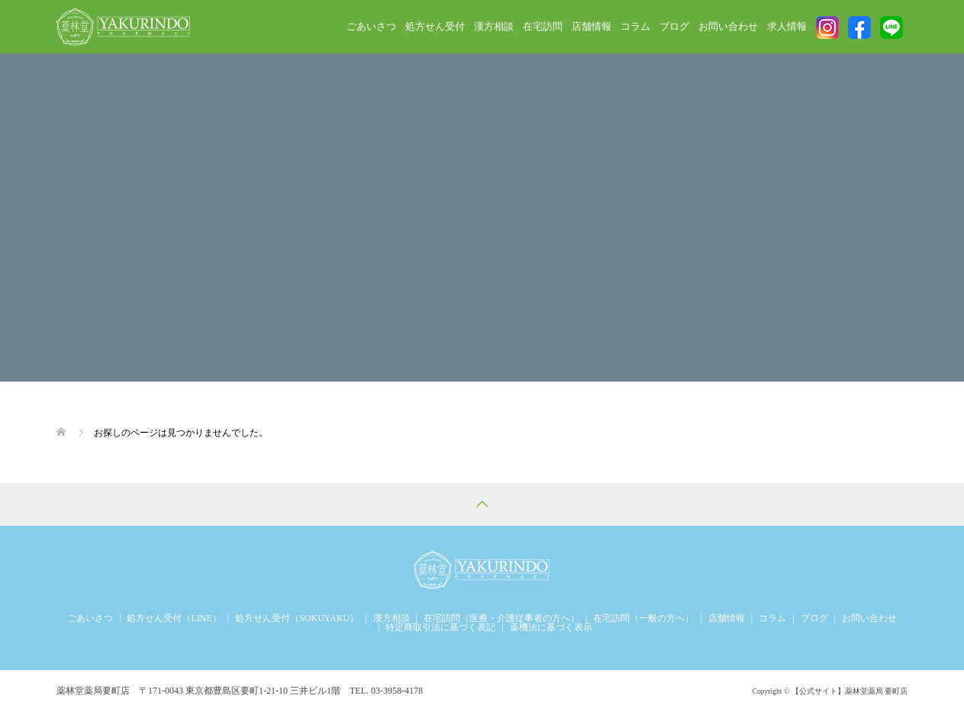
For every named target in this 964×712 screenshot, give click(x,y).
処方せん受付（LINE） (174, 618)
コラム (635, 26)
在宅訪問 (543, 26)
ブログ (674, 26)
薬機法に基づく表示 (551, 627)
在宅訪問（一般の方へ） (643, 618)
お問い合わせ (728, 26)
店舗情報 (591, 26)
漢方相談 (494, 26)
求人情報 (787, 26)
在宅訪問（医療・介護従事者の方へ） (501, 618)
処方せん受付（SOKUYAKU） (297, 618)
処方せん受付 (435, 26)
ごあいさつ (371, 26)
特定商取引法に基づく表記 (440, 627)
